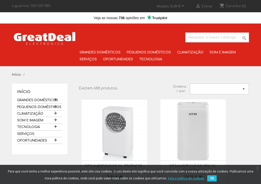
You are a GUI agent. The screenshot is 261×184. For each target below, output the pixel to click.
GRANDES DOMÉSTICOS (100, 52)
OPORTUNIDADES (118, 59)
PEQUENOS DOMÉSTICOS (149, 52)
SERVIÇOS (88, 59)
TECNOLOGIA (150, 59)
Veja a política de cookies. (186, 178)
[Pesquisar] (217, 37)
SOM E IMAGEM (223, 52)
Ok (212, 178)
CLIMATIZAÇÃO (190, 52)
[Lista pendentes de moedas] (177, 6)
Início (23, 92)
